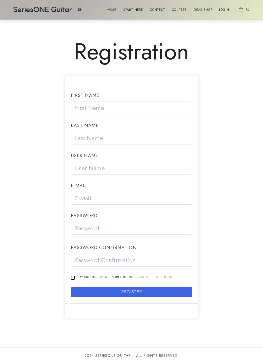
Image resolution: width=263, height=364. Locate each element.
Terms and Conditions (153, 277)
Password (84, 215)
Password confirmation (104, 247)
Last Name (85, 125)
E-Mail (79, 185)
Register (131, 292)
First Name (85, 95)
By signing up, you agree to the (125, 277)
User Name (84, 155)
